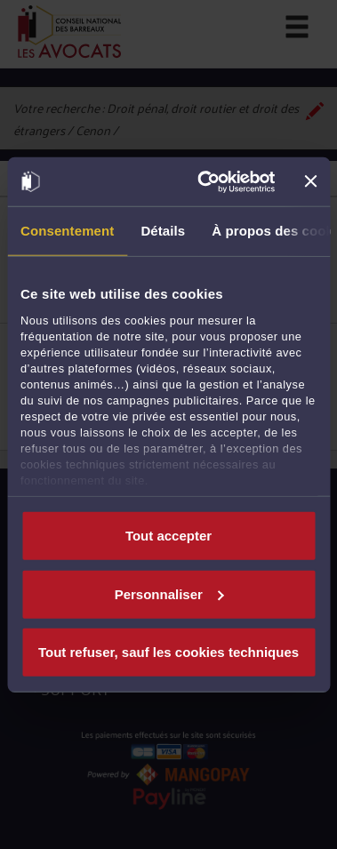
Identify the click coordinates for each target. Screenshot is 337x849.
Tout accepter (168, 535)
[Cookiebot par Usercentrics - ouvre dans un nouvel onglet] (205, 181)
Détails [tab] (162, 230)
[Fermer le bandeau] (310, 181)
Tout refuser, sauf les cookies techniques (168, 652)
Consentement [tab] (67, 230)
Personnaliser (169, 593)
